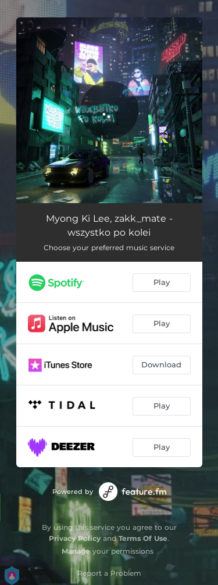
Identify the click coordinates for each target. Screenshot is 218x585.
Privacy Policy (75, 538)
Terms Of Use (143, 538)
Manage (76, 551)
